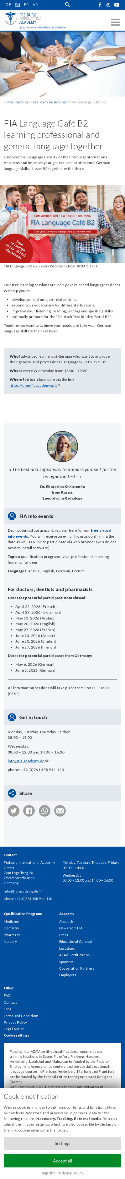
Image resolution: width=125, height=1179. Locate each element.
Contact (10, 1002)
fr (26, 4)
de (8, 4)
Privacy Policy (15, 1022)
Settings (62, 1143)
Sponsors (66, 961)
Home (8, 102)
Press (63, 934)
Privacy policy (71, 1173)
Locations (67, 947)
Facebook (100, 5)
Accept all (62, 1160)
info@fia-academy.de (28, 761)
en (17, 4)
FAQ (7, 995)
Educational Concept (76, 941)
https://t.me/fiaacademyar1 (36, 385)
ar (35, 4)
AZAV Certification (74, 954)
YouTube (116, 5)
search (68, 5)
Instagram (108, 5)
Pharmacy (12, 934)
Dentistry (11, 927)
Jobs (7, 1009)
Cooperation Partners (76, 968)
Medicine (11, 920)
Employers (67, 975)
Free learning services (49, 102)
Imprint (48, 1173)
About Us (66, 920)
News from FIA (71, 927)
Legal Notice (14, 1029)
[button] (13, 811)
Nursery (10, 941)
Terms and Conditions (21, 1015)
